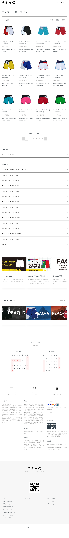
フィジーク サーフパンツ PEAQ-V (13, 176)
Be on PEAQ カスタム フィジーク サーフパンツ (17, 170)
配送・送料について (7, 509)
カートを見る (48, 509)
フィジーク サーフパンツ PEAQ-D (13, 205)
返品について (5, 511)
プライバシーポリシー (7, 522)
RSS (25, 506)
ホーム (3, 7)
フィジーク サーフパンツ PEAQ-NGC (14, 240)
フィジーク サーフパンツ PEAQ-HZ (13, 222)
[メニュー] (66, 2)
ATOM (28, 506)
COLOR (4, 252)
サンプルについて (8, 284)
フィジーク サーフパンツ (12, 7)
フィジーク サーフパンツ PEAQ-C (13, 187)
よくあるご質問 (57, 284)
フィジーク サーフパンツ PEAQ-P (13, 234)
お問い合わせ (48, 511)
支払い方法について (7, 514)
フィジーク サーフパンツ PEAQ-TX (13, 228)
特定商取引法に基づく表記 (8, 520)
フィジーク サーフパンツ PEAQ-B (13, 199)
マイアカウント (49, 506)
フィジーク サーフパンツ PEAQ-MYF (14, 246)
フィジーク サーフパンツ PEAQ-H (13, 182)
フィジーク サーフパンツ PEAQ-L (13, 217)
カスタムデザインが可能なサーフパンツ (38, 284)
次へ (45, 138)
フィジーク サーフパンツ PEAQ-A (13, 193)
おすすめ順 (50, 20)
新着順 (63, 20)
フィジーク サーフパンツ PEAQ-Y (13, 211)
